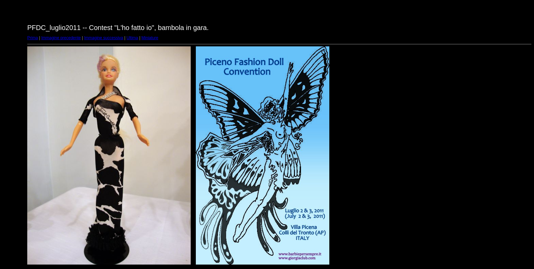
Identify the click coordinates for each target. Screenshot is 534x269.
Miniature (149, 37)
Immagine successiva (103, 37)
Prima (32, 37)
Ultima (132, 37)
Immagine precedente (61, 37)
